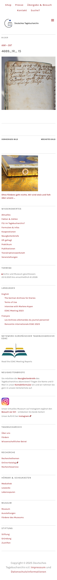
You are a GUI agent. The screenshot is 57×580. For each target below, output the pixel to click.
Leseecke (6, 488)
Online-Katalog (10, 462)
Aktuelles (6, 215)
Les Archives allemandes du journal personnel (27, 320)
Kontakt (22, 10)
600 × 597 (7, 45)
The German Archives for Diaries (20, 298)
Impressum (38, 567)
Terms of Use (11, 302)
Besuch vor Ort (9, 412)
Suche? (35, 10)
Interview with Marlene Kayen (19, 306)
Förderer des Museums (13, 517)
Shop (8, 4)
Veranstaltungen (10, 257)
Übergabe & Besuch (39, 4)
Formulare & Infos (10, 227)
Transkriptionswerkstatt (13, 253)
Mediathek (7, 483)
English (5, 294)
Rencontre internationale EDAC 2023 (22, 324)
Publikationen (8, 248)
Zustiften (6, 543)
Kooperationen (9, 231)
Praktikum (7, 244)
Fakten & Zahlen (10, 219)
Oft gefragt (7, 240)
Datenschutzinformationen (28, 571)
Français (6, 316)
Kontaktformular (23, 384)
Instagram (25, 416)
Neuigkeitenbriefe (10, 236)
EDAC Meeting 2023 (14, 310)
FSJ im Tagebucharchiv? (13, 223)
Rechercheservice (10, 467)
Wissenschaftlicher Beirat (14, 441)
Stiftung (6, 534)
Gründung (6, 538)
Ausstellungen (9, 513)
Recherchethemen (10, 458)
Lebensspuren (8, 492)
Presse (19, 4)
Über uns (6, 433)
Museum (6, 509)
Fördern (5, 437)
